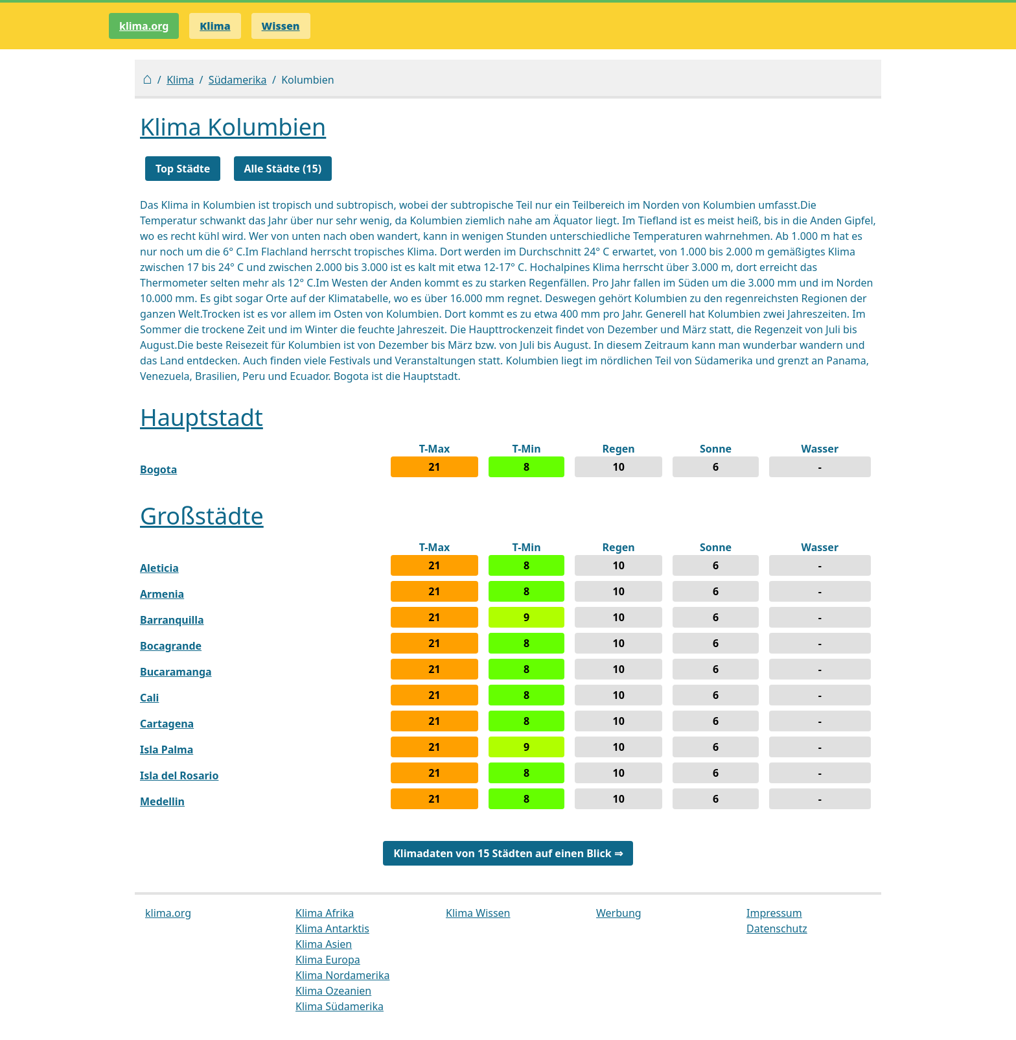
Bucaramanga (176, 672)
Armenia (162, 594)
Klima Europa (327, 959)
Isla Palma (166, 749)
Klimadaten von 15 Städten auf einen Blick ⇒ (508, 853)
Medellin (162, 801)
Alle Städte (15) (283, 168)
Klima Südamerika (339, 1006)
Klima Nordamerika (342, 975)
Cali (149, 698)
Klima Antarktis (332, 928)
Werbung (618, 913)
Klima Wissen (478, 913)
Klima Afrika (324, 913)
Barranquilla (172, 620)
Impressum (774, 913)
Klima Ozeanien (333, 991)
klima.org (143, 26)
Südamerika (238, 80)
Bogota (158, 469)
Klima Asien (323, 944)
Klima (180, 80)
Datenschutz (776, 928)
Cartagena (167, 723)
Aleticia (159, 568)
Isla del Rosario (179, 775)
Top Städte (183, 168)
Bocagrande (171, 646)
